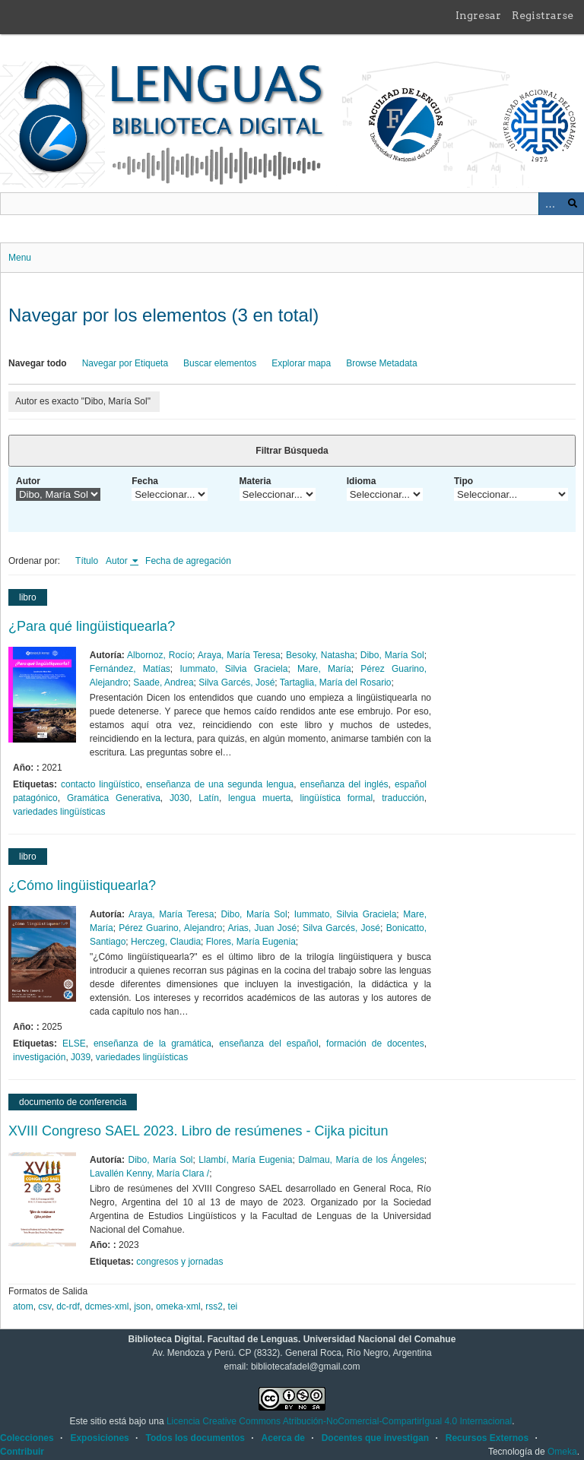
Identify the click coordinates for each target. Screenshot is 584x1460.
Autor (28, 481)
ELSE (74, 1043)
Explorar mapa (301, 363)
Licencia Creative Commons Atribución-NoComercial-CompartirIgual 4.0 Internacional (339, 1421)
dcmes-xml (107, 1306)
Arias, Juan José (262, 928)
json (142, 1306)
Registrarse (542, 15)
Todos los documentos (194, 1438)
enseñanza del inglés (344, 784)
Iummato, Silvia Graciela (233, 668)
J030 (179, 798)
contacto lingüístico (100, 784)
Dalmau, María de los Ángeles (361, 1159)
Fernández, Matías (130, 668)
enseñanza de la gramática (152, 1043)
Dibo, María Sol (392, 655)
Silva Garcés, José (236, 682)
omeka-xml (178, 1306)
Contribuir (22, 1451)
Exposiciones (99, 1438)
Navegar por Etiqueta (125, 363)
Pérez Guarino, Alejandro (170, 928)
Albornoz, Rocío (159, 655)
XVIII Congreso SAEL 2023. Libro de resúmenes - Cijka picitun (198, 1131)
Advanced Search (549, 203)
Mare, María (324, 668)
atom (23, 1306)
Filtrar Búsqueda (292, 450)
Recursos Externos (487, 1438)
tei (233, 1306)
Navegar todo (37, 363)
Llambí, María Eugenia (245, 1159)
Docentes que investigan (375, 1438)
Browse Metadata (381, 363)
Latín (208, 798)
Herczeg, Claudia (166, 941)
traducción (403, 798)
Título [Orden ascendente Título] (86, 561)
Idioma (361, 481)
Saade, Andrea (163, 682)
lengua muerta (259, 798)
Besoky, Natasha (320, 655)
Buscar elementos (219, 363)
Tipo (463, 481)
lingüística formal (336, 798)
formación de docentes (375, 1043)
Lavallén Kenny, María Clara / (149, 1173)
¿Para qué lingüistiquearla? (91, 626)
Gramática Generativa (113, 798)
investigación (39, 1057)
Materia (255, 481)
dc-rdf (68, 1306)
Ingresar (478, 15)
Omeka (562, 1451)
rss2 (214, 1306)
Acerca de (283, 1438)
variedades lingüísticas (59, 811)
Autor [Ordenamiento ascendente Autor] (118, 561)
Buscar (572, 203)
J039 (80, 1057)
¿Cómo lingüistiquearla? (82, 885)
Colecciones (27, 1438)
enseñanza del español (269, 1043)
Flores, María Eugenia (251, 941)
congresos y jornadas (179, 1261)
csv (44, 1306)
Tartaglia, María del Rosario (336, 682)
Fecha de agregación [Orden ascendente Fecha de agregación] (188, 561)
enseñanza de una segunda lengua (220, 784)
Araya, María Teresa (239, 655)
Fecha (145, 481)
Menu (19, 257)
